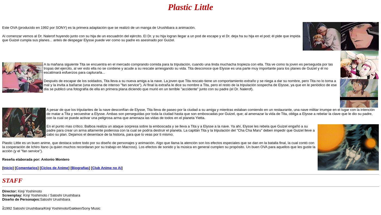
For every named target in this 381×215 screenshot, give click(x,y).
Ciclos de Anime (54, 168)
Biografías (80, 168)
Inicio (8, 168)
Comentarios (27, 168)
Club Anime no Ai (106, 168)
